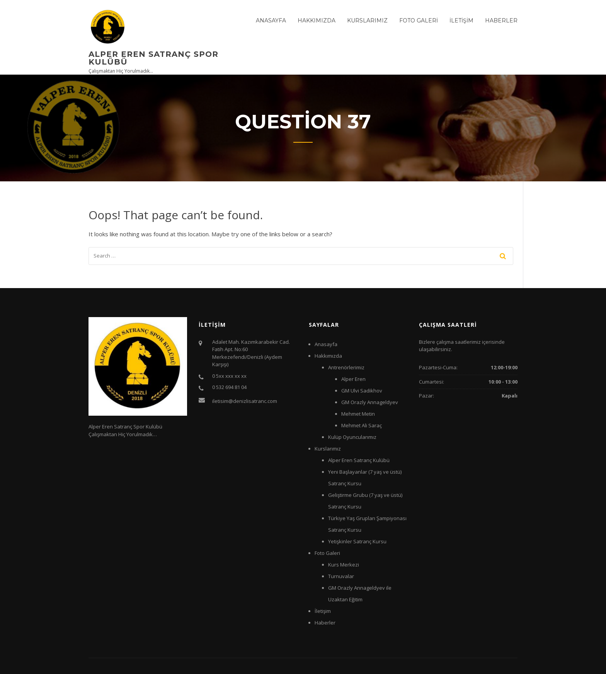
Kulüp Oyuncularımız (352, 436)
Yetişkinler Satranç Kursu (357, 541)
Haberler (501, 20)
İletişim (461, 20)
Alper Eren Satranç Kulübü (359, 460)
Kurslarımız (367, 20)
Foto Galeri (418, 20)
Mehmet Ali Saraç (361, 425)
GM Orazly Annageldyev (369, 402)
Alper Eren (353, 378)
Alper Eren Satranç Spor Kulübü (153, 58)
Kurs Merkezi (343, 564)
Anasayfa (271, 20)
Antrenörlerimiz (346, 367)
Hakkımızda (316, 20)
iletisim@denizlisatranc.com (244, 401)
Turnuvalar (341, 576)
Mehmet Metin (358, 413)
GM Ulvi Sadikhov (361, 390)
